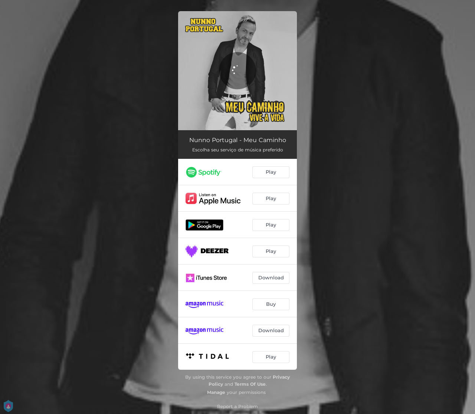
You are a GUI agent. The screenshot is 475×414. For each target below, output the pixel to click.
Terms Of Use (250, 384)
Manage (216, 392)
